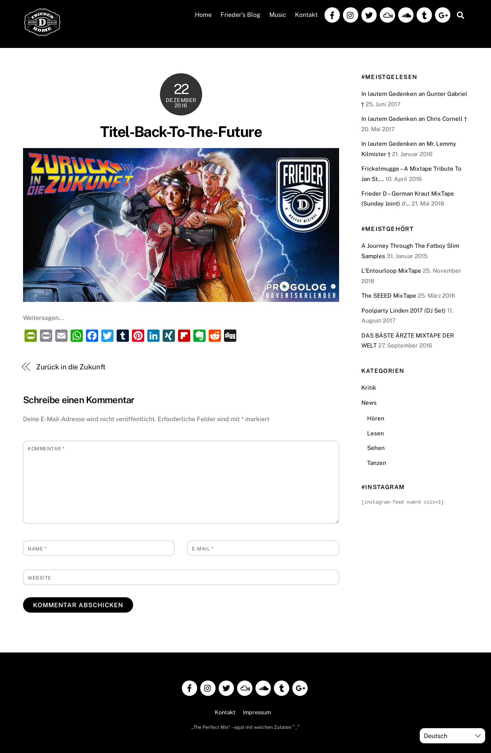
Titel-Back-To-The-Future (181, 131)
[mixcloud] (387, 14)
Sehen (376, 448)
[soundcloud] (406, 14)
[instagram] (350, 14)
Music (277, 14)
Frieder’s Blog (240, 14)
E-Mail (202, 549)
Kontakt (306, 14)
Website (39, 578)
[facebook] (332, 14)
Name (37, 549)
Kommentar (46, 448)
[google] (442, 14)
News (369, 402)
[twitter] (369, 14)
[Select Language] (452, 735)
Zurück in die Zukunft (70, 367)
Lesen (375, 433)
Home (203, 14)
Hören (375, 418)
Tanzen (376, 463)
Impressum (257, 712)
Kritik (368, 387)
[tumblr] (424, 14)
